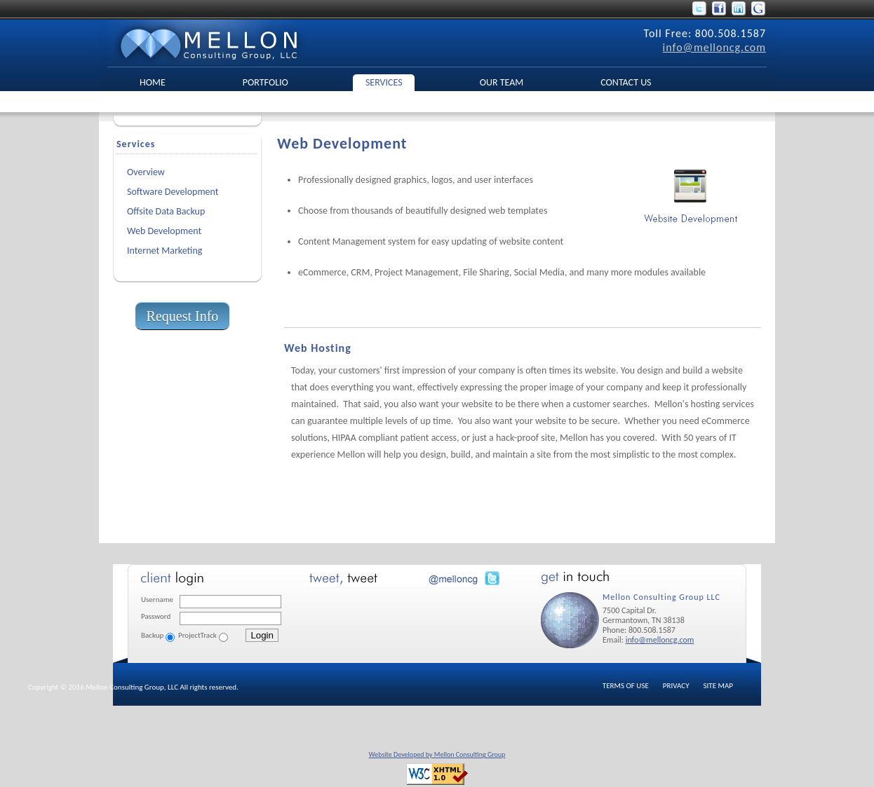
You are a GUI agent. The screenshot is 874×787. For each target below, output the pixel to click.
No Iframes (407, 613)
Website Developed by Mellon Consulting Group (437, 754)
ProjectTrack (197, 635)
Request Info (183, 316)
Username (157, 599)
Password (155, 616)
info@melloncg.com (714, 47)
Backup (152, 635)
